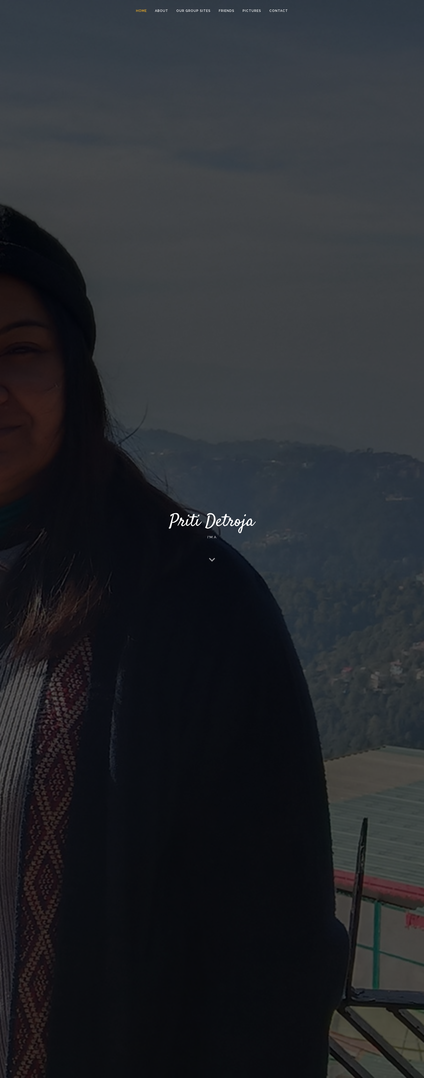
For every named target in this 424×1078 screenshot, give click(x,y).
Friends (226, 11)
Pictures (252, 11)
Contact (278, 11)
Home (141, 11)
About (161, 11)
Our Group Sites (193, 11)
